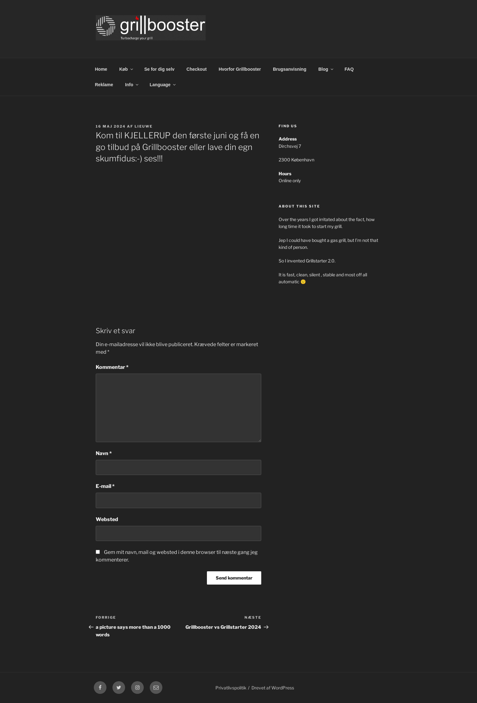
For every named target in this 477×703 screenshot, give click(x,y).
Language (163, 84)
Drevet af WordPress (272, 687)
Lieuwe (144, 126)
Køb (126, 69)
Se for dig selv (159, 69)
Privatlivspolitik (230, 687)
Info (132, 84)
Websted (107, 519)
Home (101, 69)
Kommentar (112, 367)
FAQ (349, 69)
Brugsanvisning (289, 69)
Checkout (196, 69)
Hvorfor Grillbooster (240, 69)
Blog (326, 69)
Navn (104, 453)
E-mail (105, 486)
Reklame (104, 84)
